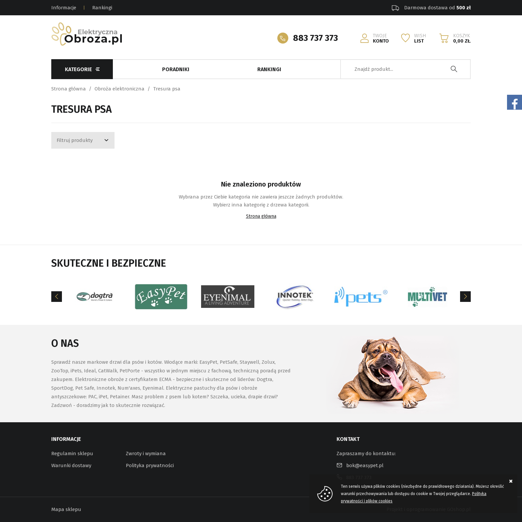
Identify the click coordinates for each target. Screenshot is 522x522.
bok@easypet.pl (365, 465)
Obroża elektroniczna (119, 89)
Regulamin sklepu (72, 454)
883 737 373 (315, 38)
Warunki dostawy (71, 465)
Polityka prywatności (150, 465)
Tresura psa (166, 89)
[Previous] (56, 296)
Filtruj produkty (75, 140)
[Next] (465, 296)
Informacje (63, 8)
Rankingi (102, 8)
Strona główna (68, 89)
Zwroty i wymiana (146, 454)
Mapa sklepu (66, 509)
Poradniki (175, 69)
